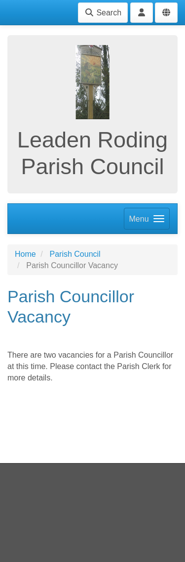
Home (25, 254)
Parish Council (74, 254)
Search (102, 12)
